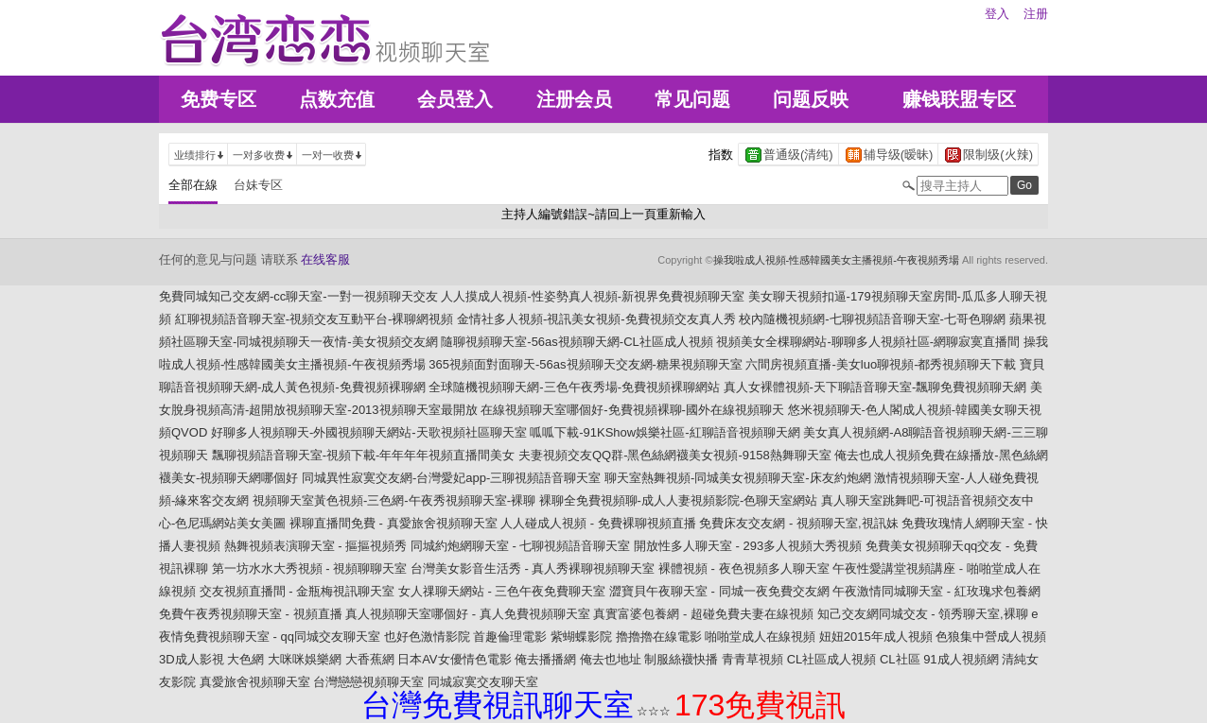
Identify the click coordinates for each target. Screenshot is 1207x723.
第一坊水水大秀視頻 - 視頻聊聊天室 (310, 568)
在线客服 (325, 259)
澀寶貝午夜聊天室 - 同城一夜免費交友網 (719, 591)
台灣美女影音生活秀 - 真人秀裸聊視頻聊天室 (533, 568)
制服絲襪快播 (681, 659)
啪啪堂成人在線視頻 (760, 636)
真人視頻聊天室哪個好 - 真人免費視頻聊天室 (467, 614)
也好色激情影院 (427, 636)
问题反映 (810, 99)
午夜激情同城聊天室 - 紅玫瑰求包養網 (936, 591)
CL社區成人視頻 (832, 659)
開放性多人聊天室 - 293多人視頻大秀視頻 (748, 546)
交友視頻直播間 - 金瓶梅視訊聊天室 (297, 591)
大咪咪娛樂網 (304, 659)
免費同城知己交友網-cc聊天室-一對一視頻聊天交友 (298, 296)
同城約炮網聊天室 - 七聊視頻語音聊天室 (521, 546)
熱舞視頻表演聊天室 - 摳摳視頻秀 (316, 546)
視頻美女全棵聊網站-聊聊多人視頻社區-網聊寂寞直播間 (868, 342)
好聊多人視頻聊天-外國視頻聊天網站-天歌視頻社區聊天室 (369, 432)
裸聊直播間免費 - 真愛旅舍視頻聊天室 (393, 523)
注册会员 (574, 99)
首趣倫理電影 (510, 636)
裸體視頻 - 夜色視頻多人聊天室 (744, 568)
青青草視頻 (752, 659)
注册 (1035, 14)
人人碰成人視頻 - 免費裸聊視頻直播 (598, 523)
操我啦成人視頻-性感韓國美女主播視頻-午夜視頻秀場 (836, 260)
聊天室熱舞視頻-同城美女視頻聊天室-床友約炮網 (737, 478)
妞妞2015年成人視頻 (876, 636)
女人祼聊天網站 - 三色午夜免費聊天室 (502, 591)
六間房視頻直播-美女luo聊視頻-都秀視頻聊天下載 (880, 364)
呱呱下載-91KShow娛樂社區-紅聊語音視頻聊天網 (664, 432)
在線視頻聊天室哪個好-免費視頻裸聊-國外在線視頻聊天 (632, 410)
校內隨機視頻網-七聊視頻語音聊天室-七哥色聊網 (872, 319)
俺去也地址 (610, 659)
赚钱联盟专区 (959, 99)
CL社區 (900, 659)
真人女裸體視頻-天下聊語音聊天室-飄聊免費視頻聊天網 (875, 387)
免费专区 (218, 99)
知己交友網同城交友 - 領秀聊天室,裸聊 (922, 614)
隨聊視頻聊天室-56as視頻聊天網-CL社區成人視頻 (576, 342)
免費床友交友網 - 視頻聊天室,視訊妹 (798, 523)
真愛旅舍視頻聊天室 (255, 682)
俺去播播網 (545, 659)
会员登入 (455, 99)
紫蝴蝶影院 (581, 636)
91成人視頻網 (960, 659)
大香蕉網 (369, 659)
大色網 (245, 659)
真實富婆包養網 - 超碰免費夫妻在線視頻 (703, 614)
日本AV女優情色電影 (454, 659)
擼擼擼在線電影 (659, 636)
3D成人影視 (191, 659)
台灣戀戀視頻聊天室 (368, 682)
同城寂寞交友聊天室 (483, 682)
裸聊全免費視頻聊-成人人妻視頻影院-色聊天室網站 (678, 500)
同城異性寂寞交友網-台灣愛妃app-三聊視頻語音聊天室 (451, 478)
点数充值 (337, 99)
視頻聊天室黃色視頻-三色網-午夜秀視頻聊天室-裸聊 (394, 500)
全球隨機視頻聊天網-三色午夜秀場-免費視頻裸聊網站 (574, 387)
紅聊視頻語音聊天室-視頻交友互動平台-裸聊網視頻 (314, 319)
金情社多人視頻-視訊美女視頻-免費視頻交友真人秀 (596, 319)
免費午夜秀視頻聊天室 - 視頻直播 (250, 614)
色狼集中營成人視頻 (991, 636)
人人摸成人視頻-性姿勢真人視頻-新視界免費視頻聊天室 (592, 296)
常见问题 (692, 99)
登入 (997, 14)
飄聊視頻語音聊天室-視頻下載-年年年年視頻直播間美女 (364, 455)
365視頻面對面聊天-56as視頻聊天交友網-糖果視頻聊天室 (586, 364)
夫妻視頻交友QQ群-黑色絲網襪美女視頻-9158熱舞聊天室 (674, 455)
